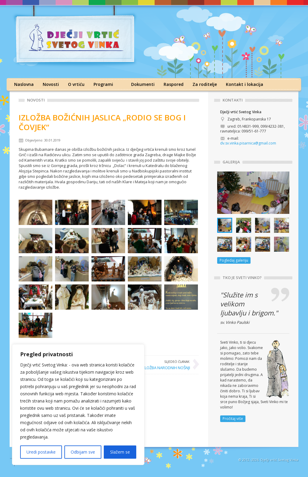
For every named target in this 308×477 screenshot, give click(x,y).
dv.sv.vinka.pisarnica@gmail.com (248, 143)
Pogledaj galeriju (234, 260)
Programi (103, 84)
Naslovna (24, 84)
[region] (78, 404)
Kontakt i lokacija (244, 84)
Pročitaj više (233, 418)
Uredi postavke (41, 452)
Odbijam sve (83, 452)
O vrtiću (76, 84)
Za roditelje (204, 84)
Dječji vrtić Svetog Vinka (279, 459)
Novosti (51, 84)
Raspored (173, 84)
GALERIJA (231, 162)
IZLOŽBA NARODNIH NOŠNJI (165, 364)
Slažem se (120, 452)
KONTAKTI (233, 100)
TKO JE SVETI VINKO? (242, 278)
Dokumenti (143, 84)
